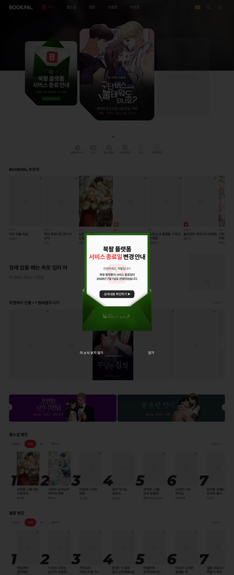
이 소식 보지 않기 (91, 353)
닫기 (151, 353)
